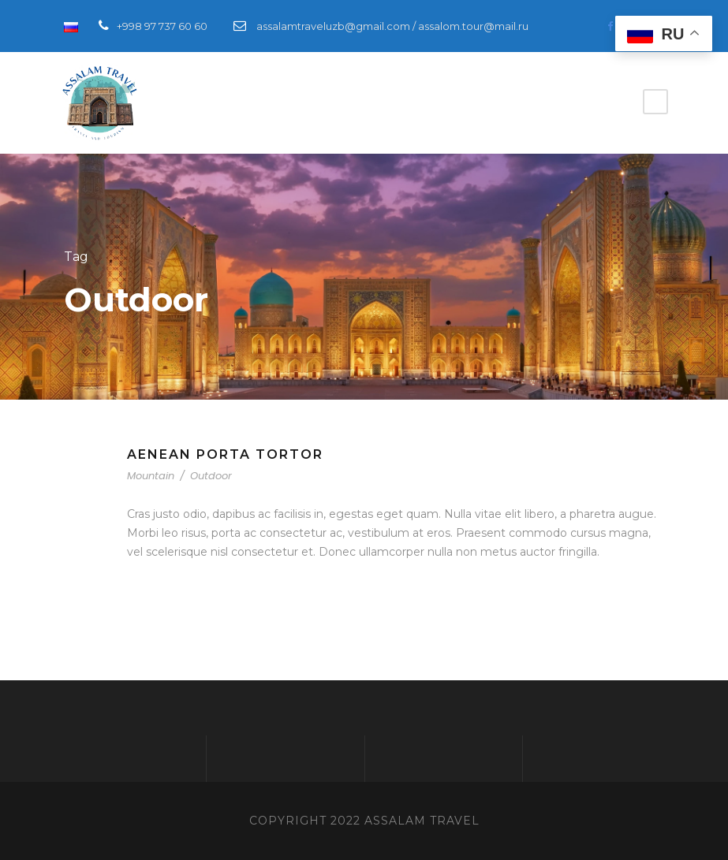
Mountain (150, 475)
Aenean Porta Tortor (225, 454)
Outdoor (211, 475)
